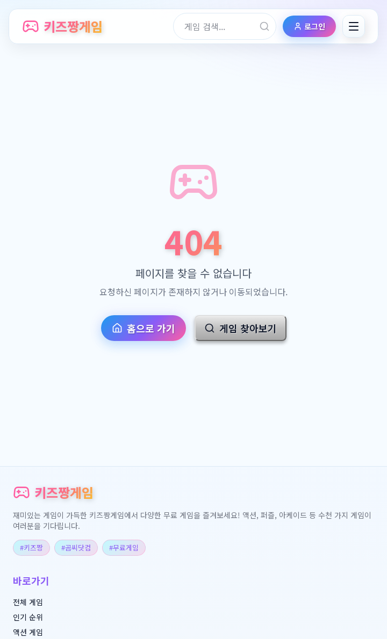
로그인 (309, 26)
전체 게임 (28, 602)
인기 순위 (28, 617)
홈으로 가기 (143, 328)
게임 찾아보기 (240, 328)
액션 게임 (28, 632)
